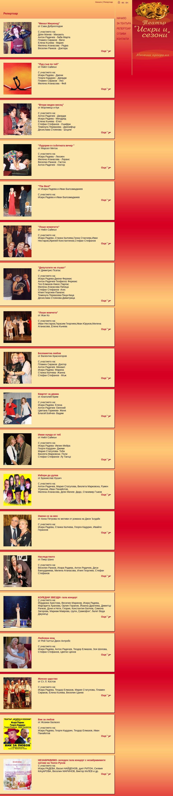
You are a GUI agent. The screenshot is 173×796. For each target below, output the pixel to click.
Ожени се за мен (48, 516)
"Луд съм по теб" (48, 64)
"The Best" (44, 186)
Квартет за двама (48, 394)
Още (106, 51)
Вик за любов (46, 719)
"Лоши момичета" (49, 227)
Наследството (46, 556)
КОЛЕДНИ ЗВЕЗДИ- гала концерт (58, 597)
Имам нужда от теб (49, 434)
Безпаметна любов (49, 353)
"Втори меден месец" (51, 104)
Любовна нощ (46, 638)
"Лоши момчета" (48, 312)
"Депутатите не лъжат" (52, 267)
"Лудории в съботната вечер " (56, 145)
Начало (98, 2)
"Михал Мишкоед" (49, 23)
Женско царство (48, 678)
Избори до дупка (48, 475)
